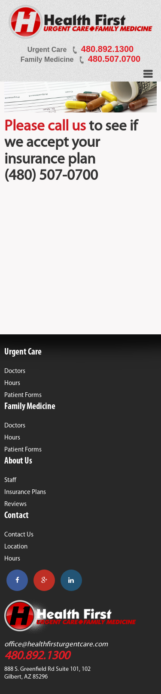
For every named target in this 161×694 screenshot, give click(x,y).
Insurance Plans (25, 492)
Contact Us (18, 535)
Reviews (15, 504)
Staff (10, 480)
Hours (12, 383)
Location (15, 547)
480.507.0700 (114, 59)
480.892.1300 (107, 49)
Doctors (14, 371)
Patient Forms (23, 395)
